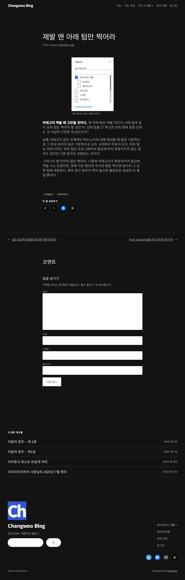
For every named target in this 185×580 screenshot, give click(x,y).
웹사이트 (47, 364)
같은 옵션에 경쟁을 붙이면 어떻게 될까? (34, 239)
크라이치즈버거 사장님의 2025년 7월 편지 (37, 472)
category (48, 193)
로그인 (173, 5)
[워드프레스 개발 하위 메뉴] (176, 525)
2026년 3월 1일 (170, 451)
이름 (45, 334)
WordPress (172, 570)
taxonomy (62, 193)
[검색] (53, 542)
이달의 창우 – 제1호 (22, 451)
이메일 (46, 349)
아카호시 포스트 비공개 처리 (28, 462)
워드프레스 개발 (67, 44)
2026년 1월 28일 (170, 461)
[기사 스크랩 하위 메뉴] (152, 5)
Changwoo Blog (20, 5)
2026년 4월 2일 (170, 441)
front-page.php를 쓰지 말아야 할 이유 (151, 239)
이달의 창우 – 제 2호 (22, 441)
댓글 (45, 291)
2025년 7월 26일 (170, 471)
